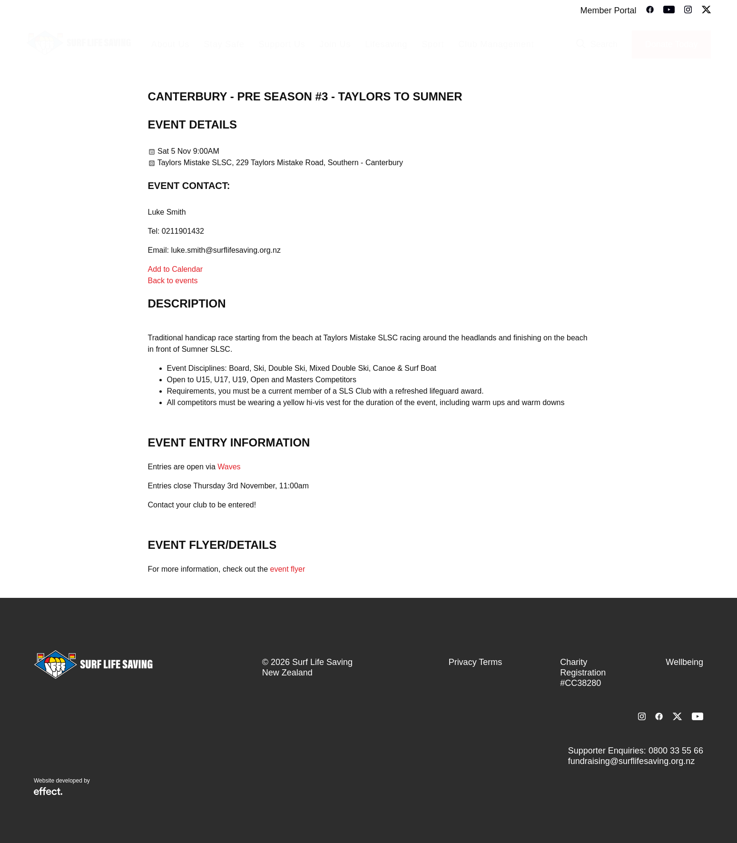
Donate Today (671, 44)
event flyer (287, 569)
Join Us (335, 44)
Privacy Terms (475, 662)
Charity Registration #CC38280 (583, 672)
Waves (228, 467)
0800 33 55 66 (676, 750)
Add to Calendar (175, 269)
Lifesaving (386, 44)
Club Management (496, 44)
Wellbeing (684, 662)
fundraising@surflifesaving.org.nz (631, 761)
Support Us (282, 44)
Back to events (173, 281)
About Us (170, 44)
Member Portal (608, 10)
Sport (433, 44)
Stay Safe (224, 44)
